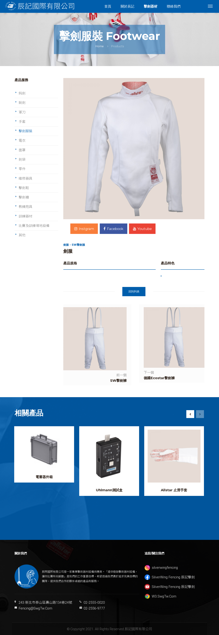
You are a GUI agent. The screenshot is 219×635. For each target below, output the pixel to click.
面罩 (22, 150)
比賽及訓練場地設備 (34, 226)
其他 (22, 235)
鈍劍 (22, 93)
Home (99, 46)
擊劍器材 (151, 6)
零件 (22, 169)
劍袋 (22, 159)
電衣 (22, 140)
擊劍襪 (24, 197)
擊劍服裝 (25, 131)
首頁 (108, 6)
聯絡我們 (174, 6)
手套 (22, 122)
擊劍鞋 (24, 188)
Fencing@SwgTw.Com (35, 608)
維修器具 (25, 178)
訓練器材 (25, 216)
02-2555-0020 (94, 602)
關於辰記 (127, 6)
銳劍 (22, 103)
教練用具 (25, 207)
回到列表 (133, 291)
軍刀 (22, 112)
